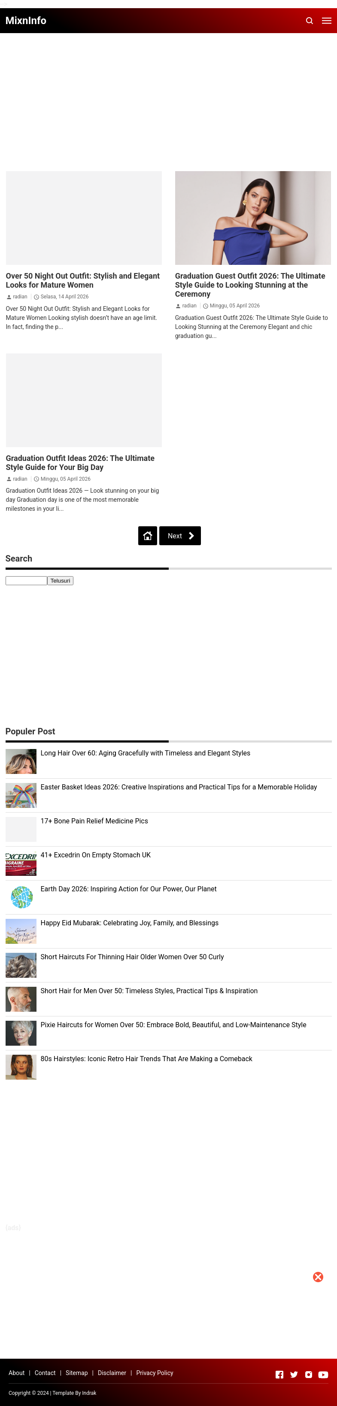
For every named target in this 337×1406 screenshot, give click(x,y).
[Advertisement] (168, 1346)
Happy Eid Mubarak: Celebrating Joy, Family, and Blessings (130, 923)
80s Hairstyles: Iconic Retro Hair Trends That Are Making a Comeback (146, 1059)
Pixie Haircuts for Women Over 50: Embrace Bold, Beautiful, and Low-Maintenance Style (174, 1025)
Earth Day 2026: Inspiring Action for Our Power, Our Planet (129, 889)
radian (20, 297)
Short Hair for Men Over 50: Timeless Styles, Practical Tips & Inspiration (149, 991)
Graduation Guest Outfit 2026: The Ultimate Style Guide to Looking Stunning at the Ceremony (250, 284)
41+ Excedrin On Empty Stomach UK (96, 855)
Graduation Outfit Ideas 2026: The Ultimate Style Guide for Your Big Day (80, 463)
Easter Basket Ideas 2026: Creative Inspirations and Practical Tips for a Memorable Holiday (179, 787)
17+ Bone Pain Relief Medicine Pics (95, 821)
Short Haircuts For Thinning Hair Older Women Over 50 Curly (132, 957)
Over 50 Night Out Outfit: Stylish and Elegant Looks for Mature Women (83, 280)
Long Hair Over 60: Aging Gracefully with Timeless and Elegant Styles (146, 753)
